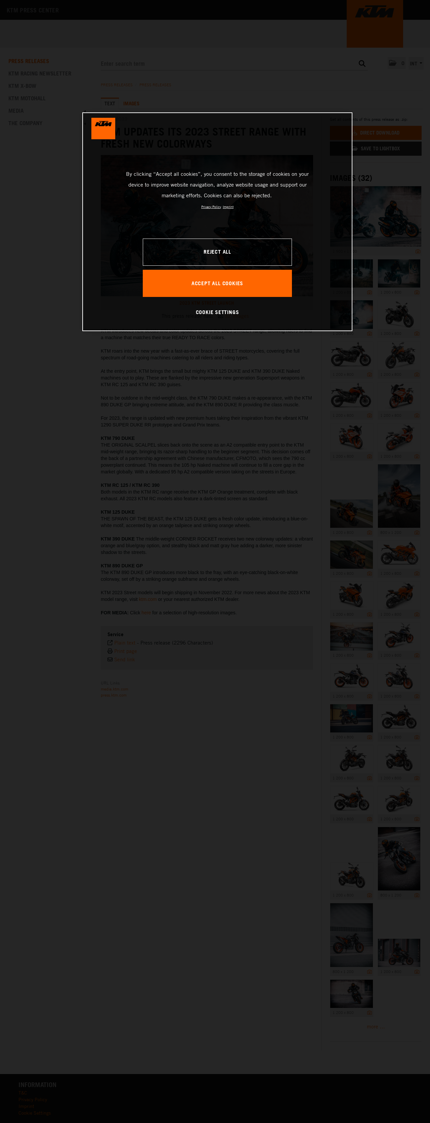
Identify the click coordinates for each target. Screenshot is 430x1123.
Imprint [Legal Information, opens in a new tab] (228, 206)
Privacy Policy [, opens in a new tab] (211, 206)
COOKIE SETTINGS (217, 312)
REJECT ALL (217, 251)
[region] (217, 221)
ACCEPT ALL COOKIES (217, 283)
